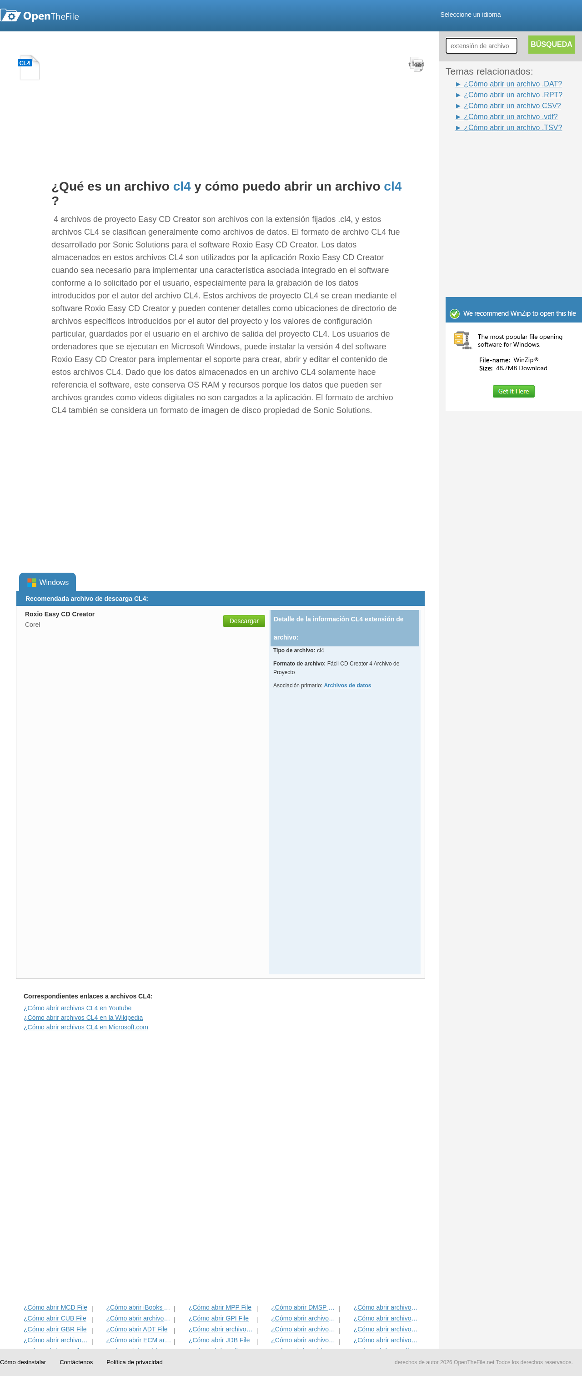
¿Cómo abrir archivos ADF (387, 1307)
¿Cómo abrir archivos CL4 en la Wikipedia (83, 1017)
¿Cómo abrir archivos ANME (304, 1329)
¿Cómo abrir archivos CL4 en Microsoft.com (86, 1027)
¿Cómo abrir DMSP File (304, 1307)
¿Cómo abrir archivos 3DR (304, 1318)
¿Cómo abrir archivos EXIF (57, 1340)
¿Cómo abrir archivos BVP (222, 1329)
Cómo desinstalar (23, 1362)
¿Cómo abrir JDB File (219, 1340)
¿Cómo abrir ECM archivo (139, 1340)
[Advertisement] (500, 153)
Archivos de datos (347, 685)
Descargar (244, 621)
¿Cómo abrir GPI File (219, 1318)
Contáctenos (76, 1362)
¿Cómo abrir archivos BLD (304, 1340)
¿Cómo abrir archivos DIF (387, 1318)
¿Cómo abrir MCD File (55, 1307)
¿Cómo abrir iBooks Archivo (139, 1307)
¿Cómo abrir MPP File (220, 1307)
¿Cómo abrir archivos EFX (387, 1329)
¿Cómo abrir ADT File (136, 1329)
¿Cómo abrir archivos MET (139, 1318)
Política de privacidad (134, 1362)
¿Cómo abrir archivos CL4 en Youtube (77, 1008)
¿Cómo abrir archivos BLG (387, 1340)
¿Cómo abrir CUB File (55, 1318)
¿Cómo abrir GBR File (55, 1329)
